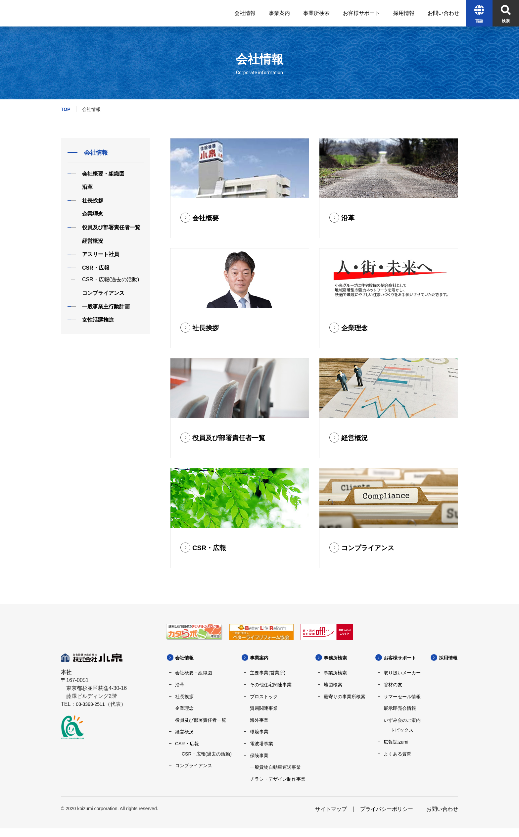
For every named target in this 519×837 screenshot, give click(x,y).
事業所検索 (335, 672)
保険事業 (259, 755)
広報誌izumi (396, 742)
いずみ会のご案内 (402, 720)
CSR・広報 (187, 743)
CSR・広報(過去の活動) (207, 754)
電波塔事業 (261, 743)
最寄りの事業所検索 (344, 696)
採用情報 (195, 787)
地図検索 (333, 684)
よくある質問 (397, 754)
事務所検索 (337, 657)
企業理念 (184, 708)
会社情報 (185, 657)
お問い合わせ (442, 817)
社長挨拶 (184, 696)
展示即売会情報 (400, 708)
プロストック (264, 696)
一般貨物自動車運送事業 (275, 767)
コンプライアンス (193, 765)
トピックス (401, 730)
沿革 (179, 684)
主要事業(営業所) (267, 672)
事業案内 (260, 657)
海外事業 (259, 720)
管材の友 (393, 684)
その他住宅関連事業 (271, 684)
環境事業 (259, 731)
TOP (66, 109)
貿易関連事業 (264, 708)
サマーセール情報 (402, 696)
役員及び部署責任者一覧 (200, 720)
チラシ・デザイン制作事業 (278, 779)
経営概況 (184, 731)
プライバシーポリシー (386, 817)
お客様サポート (402, 657)
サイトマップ (331, 817)
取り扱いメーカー (402, 672)
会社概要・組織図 (193, 672)
